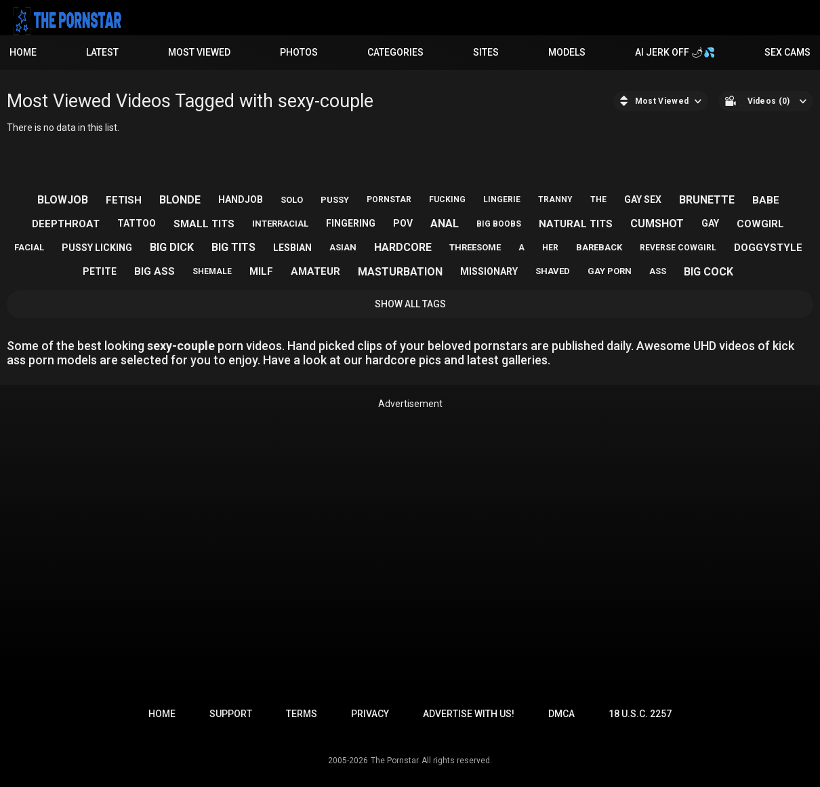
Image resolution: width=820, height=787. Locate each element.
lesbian (292, 247)
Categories (395, 52)
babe (765, 200)
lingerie (501, 199)
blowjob (62, 199)
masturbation (400, 271)
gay (710, 223)
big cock (708, 271)
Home (23, 52)
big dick (172, 247)
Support (230, 713)
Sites (486, 52)
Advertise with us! (468, 713)
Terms (301, 713)
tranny (555, 199)
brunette (707, 199)
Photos (299, 52)
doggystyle (768, 248)
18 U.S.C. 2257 (640, 713)
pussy (335, 200)
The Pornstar (395, 760)
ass (657, 271)
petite (100, 271)
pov (403, 223)
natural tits (576, 224)
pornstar (389, 199)
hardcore (403, 247)
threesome (475, 247)
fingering (350, 223)
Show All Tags (410, 304)
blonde (180, 199)
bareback (599, 247)
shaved (552, 271)
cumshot (657, 223)
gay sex (642, 199)
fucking (447, 199)
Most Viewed (199, 52)
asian (342, 247)
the (598, 199)
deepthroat (66, 224)
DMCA (561, 713)
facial (29, 247)
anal (444, 223)
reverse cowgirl (678, 247)
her (550, 247)
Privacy (370, 713)
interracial (280, 223)
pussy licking (97, 247)
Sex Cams (787, 52)
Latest (102, 52)
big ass (154, 271)
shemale (212, 271)
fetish (124, 200)
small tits (203, 224)
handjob (240, 199)
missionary (489, 271)
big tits (233, 247)
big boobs (498, 224)
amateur (315, 271)
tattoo (136, 223)
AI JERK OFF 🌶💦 (675, 52)
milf (261, 271)
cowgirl (760, 224)
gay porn (610, 271)
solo (292, 200)
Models (567, 52)
